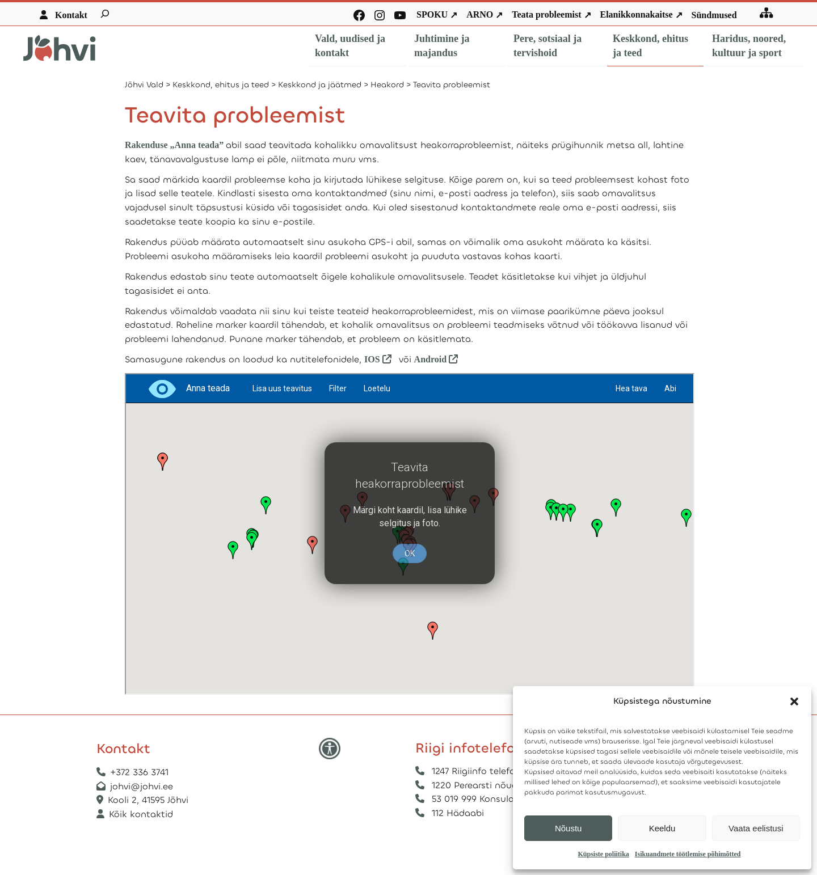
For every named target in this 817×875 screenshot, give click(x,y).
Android (438, 359)
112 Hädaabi (458, 813)
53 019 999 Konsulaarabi (484, 799)
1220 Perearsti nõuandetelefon (498, 785)
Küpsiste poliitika (603, 854)
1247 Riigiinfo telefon (476, 771)
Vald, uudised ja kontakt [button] (350, 45)
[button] (794, 701)
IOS (373, 359)
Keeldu (662, 828)
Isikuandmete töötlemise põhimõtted (688, 854)
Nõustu (568, 828)
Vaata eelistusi (755, 828)
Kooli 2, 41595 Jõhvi (149, 800)
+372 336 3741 (139, 772)
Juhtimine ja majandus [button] (442, 45)
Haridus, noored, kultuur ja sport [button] (749, 45)
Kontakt (71, 15)
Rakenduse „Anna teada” (174, 145)
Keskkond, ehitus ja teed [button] (650, 45)
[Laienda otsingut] (105, 13)
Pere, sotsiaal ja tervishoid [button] (547, 45)
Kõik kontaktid (141, 814)
